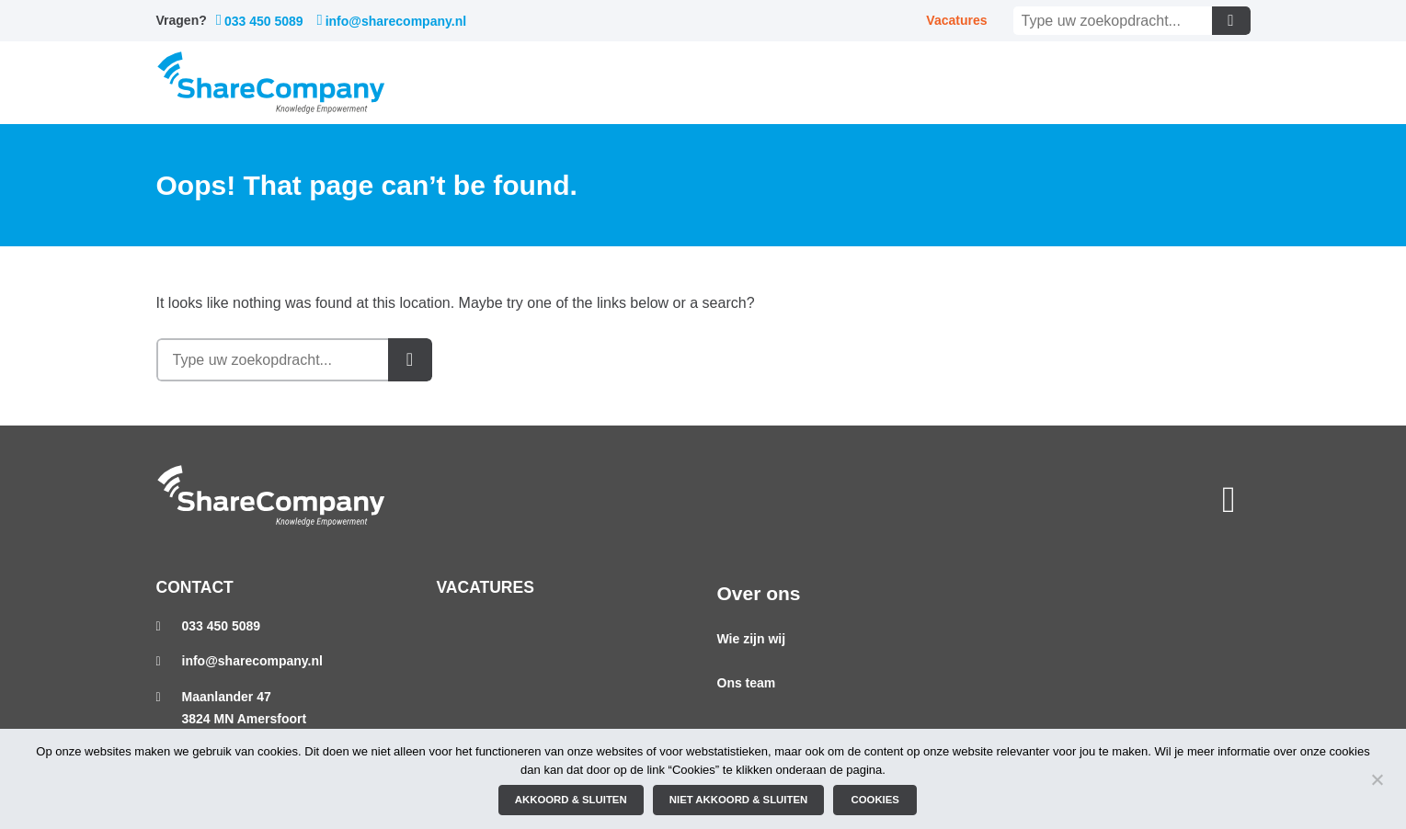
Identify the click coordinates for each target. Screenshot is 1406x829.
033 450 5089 (259, 20)
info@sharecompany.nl (392, 20)
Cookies (875, 799)
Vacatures (956, 20)
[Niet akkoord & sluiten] (1376, 779)
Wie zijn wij (751, 638)
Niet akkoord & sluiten (738, 799)
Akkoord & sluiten (571, 799)
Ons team (746, 683)
